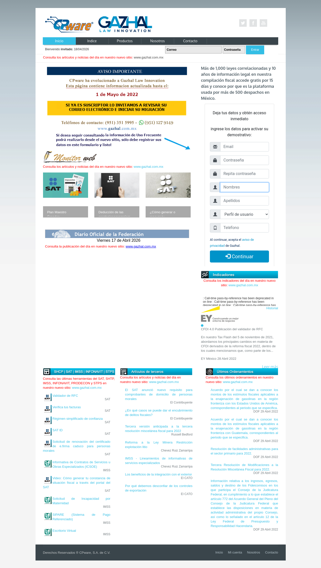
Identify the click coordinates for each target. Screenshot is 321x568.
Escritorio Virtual (64, 530)
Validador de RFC (65, 396)
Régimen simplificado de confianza (78, 418)
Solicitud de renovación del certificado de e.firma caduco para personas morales (77, 446)
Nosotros (253, 552)
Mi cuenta (235, 552)
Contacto (271, 552)
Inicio (219, 552)
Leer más (270, 366)
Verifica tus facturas (67, 407)
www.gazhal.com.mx (148, 166)
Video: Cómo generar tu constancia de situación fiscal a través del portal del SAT (77, 482)
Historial (272, 308)
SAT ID (58, 430)
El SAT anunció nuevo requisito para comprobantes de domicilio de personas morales (159, 394)
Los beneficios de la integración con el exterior (158, 474)
